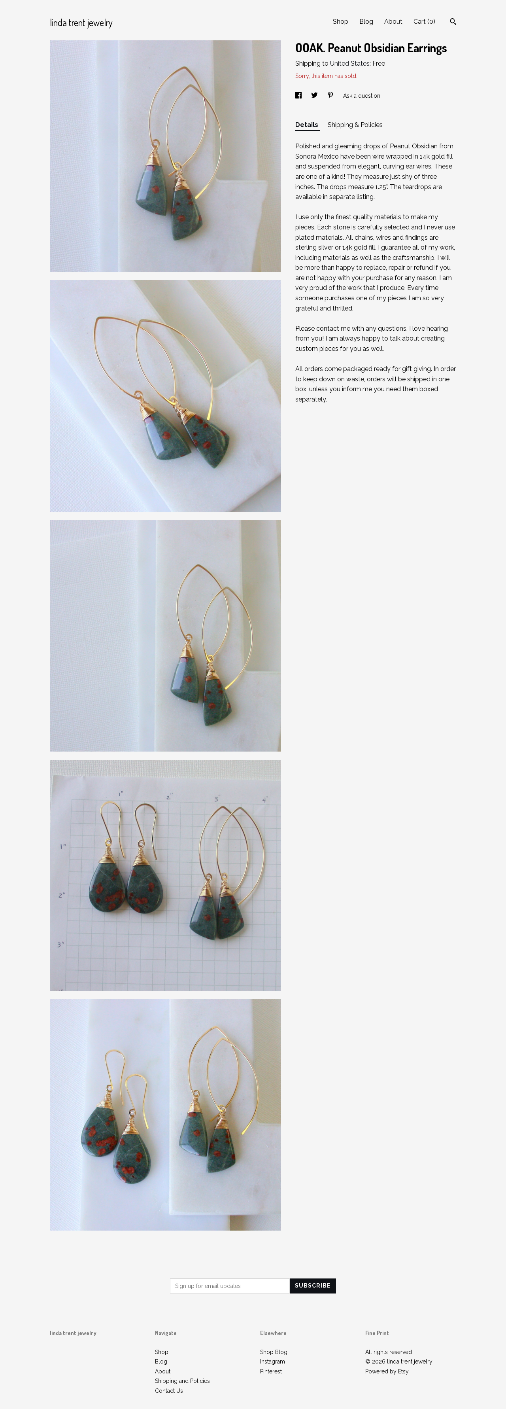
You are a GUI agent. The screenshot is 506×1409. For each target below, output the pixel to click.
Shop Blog (273, 1352)
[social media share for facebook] (299, 96)
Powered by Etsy (387, 1371)
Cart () (424, 21)
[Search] (453, 22)
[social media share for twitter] (315, 96)
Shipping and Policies (182, 1381)
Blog (366, 21)
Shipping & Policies (355, 125)
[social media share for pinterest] (331, 96)
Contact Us (169, 1391)
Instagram (272, 1361)
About (393, 21)
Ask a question (361, 96)
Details (307, 125)
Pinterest (271, 1371)
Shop (340, 21)
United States (350, 63)
